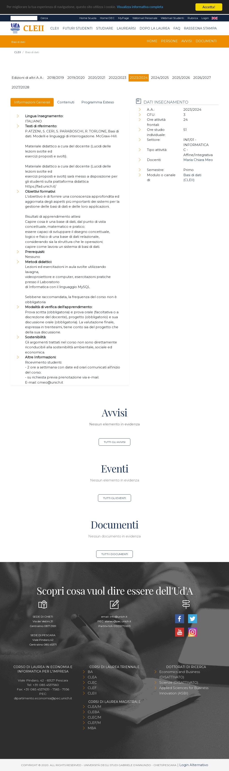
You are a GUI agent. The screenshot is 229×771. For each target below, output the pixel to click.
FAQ (176, 28)
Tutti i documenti (114, 554)
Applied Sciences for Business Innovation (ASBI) (183, 690)
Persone (169, 41)
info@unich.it (118, 616)
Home (152, 41)
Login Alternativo (193, 765)
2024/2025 (160, 77)
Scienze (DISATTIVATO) (178, 682)
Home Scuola (87, 18)
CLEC (92, 682)
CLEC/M (94, 717)
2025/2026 (181, 77)
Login (205, 18)
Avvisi (186, 41)
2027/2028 (20, 87)
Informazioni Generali (32, 102)
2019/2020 (76, 77)
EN (214, 18)
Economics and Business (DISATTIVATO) (179, 674)
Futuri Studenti (78, 28)
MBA (92, 728)
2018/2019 (55, 77)
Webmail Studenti (172, 18)
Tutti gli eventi (114, 498)
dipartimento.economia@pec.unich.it (43, 698)
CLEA (92, 677)
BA (90, 672)
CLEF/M (94, 723)
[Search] (24, 18)
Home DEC (107, 18)
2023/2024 (139, 77)
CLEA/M (94, 706)
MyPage (123, 18)
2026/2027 (202, 77)
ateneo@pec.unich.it (118, 621)
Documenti (206, 41)
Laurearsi (126, 28)
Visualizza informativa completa (147, 7)
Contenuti (65, 102)
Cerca (44, 18)
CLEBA (94, 712)
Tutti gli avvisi (114, 442)
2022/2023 (117, 77)
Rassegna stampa (200, 28)
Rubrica (193, 18)
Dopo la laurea (155, 28)
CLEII (54, 28)
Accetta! (209, 7)
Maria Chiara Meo (198, 160)
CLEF (92, 688)
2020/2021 (96, 77)
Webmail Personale (144, 18)
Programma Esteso (97, 102)
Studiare (104, 28)
